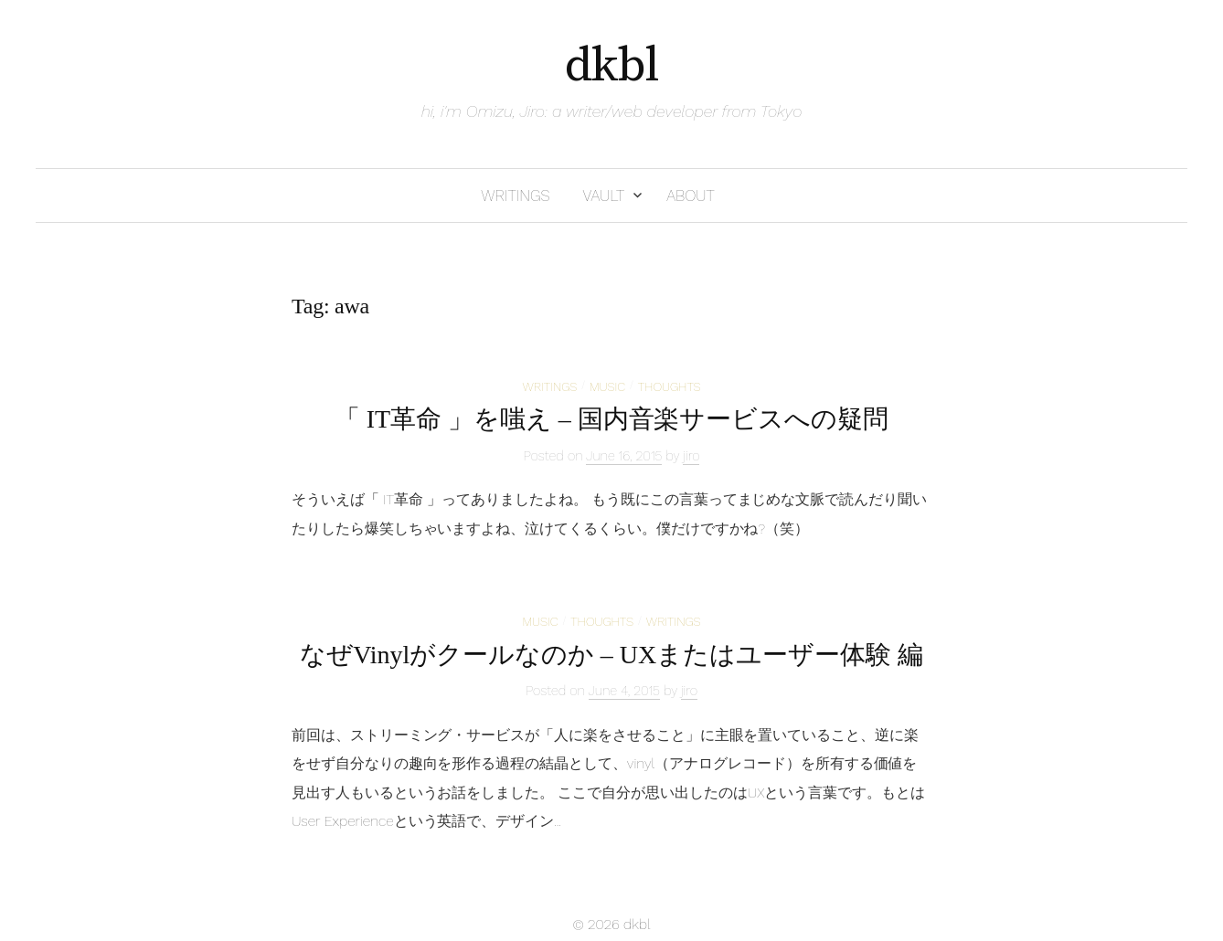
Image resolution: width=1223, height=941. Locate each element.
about (690, 195)
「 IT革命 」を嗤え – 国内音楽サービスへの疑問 (611, 419)
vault (603, 195)
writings (515, 195)
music (607, 386)
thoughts (669, 386)
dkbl (612, 66)
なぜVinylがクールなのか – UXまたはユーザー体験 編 (611, 654)
